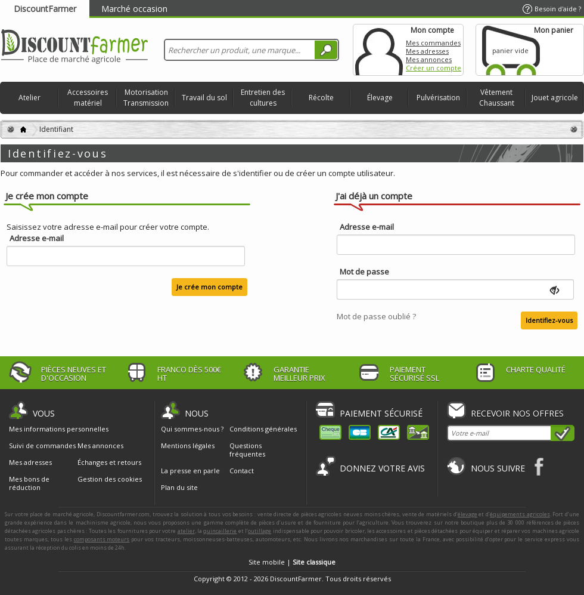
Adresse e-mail (37, 238)
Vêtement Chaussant (496, 97)
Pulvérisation (438, 98)
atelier (186, 531)
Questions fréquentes (247, 449)
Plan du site (179, 487)
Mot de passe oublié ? (376, 316)
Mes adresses (427, 51)
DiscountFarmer (45, 8)
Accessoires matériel (87, 97)
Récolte (321, 98)
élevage (467, 514)
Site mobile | (292, 561)
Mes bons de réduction (29, 483)
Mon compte (379, 49)
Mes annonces (429, 59)
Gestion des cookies (109, 479)
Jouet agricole (555, 98)
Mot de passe (364, 272)
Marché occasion (134, 8)
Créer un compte (433, 67)
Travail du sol (204, 98)
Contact (241, 470)
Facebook (539, 466)
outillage (259, 531)
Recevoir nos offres (517, 413)
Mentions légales (188, 445)
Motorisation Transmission (146, 97)
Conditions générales (263, 428)
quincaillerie (220, 531)
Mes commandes (433, 42)
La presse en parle (190, 470)
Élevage (380, 98)
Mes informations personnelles (58, 429)
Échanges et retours (109, 462)
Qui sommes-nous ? (192, 428)
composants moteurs (102, 539)
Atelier (29, 98)
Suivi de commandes (42, 446)
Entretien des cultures (263, 97)
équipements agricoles (520, 514)
